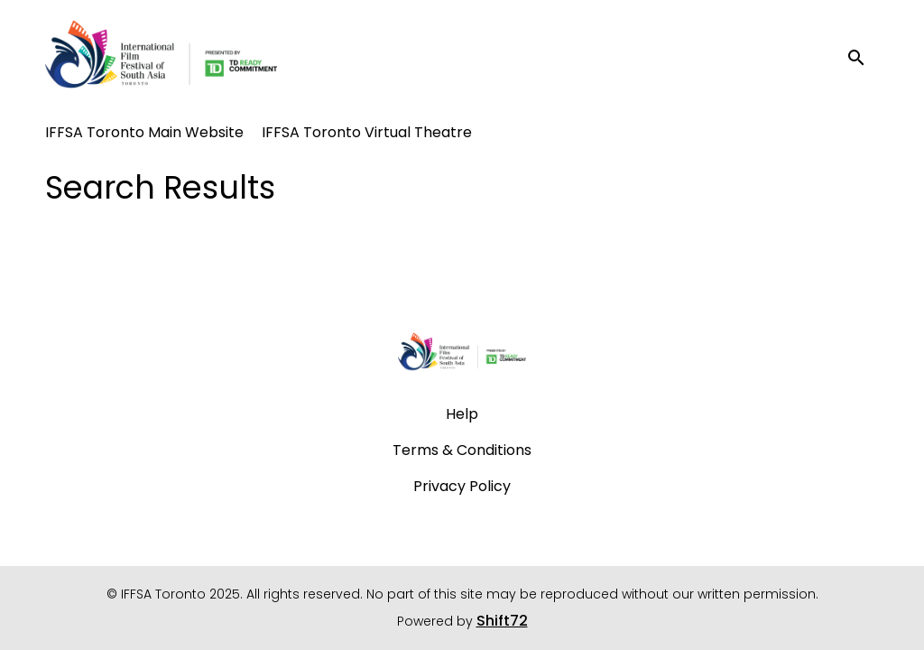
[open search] (862, 58)
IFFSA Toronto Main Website (144, 132)
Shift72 (502, 620)
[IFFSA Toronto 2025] (462, 353)
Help (462, 414)
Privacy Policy (462, 486)
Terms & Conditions (462, 450)
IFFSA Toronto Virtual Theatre (367, 132)
